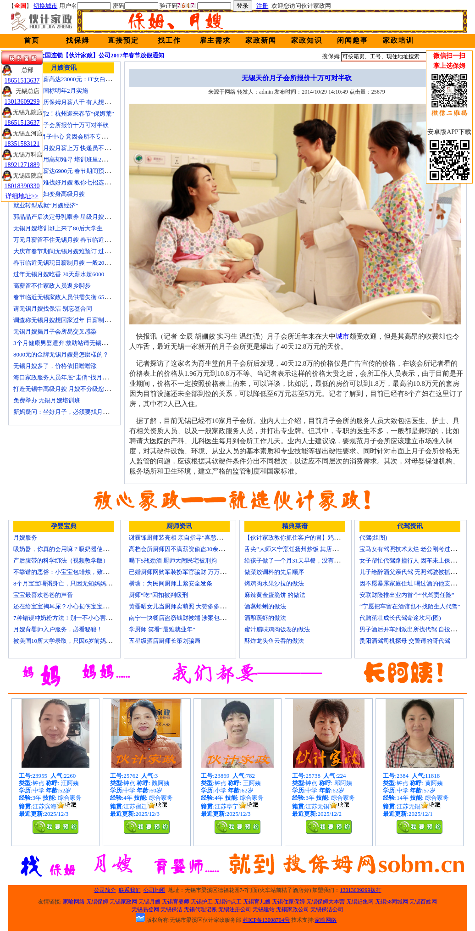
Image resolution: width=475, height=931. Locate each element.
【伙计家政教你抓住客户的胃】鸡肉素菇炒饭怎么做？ (315, 537)
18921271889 (22, 165)
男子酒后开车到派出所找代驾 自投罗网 (410, 629)
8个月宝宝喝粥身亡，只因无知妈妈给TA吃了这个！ (81, 583)
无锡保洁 (171, 909)
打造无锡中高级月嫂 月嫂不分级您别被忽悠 (70, 388)
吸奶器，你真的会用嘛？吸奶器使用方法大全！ (75, 549)
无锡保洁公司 (326, 909)
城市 (342, 336)
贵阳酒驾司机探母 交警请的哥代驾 (404, 640)
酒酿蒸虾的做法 (265, 617)
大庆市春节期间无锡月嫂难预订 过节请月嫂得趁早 (79, 251)
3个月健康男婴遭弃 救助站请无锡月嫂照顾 (69, 343)
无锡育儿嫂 (257, 901)
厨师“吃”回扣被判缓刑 (158, 594)
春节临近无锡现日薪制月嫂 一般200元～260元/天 (77, 262)
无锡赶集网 (360, 901)
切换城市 (45, 5)
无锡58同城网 (391, 901)
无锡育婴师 (175, 901)
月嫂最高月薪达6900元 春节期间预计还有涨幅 (73, 170)
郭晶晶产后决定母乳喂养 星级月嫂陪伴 (64, 216)
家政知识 (306, 40)
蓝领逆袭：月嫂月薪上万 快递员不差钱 (64, 148)
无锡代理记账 (200, 909)
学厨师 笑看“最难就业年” (162, 629)
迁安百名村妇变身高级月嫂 (49, 193)
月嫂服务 (25, 537)
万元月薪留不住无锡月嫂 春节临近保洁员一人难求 (79, 239)
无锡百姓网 (423, 901)
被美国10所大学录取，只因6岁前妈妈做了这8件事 (78, 640)
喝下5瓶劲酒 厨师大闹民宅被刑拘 (173, 560)
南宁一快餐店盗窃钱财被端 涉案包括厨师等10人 (192, 617)
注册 (262, 5)
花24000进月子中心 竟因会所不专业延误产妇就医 (78, 136)
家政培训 (398, 40)
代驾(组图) (373, 537)
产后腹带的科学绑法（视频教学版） (61, 560)
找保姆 (77, 40)
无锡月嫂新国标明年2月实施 (50, 90)
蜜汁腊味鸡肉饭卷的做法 (277, 629)
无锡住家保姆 (288, 901)
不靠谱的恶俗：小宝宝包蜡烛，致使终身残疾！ (75, 572)
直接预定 (123, 40)
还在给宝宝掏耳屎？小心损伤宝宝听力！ (67, 606)
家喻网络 (74, 901)
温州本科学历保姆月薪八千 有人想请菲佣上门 (73, 102)
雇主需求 (215, 40)
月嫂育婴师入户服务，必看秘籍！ (58, 629)
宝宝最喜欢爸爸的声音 (43, 594)
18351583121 (22, 143)
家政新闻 (260, 40)
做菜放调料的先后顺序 (274, 572)
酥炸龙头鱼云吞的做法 (274, 640)
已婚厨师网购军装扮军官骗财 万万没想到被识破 (192, 572)
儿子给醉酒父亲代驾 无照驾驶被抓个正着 (413, 572)
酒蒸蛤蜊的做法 (265, 606)
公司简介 (105, 890)
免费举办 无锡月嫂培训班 (46, 400)
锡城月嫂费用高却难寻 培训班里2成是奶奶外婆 (75, 159)
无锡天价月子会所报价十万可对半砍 (61, 125)
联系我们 (130, 890)
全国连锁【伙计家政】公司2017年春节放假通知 (101, 55)
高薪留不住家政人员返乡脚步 (52, 285)
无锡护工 (202, 901)
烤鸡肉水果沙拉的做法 (274, 583)
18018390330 (22, 186)
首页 (31, 40)
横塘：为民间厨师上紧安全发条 (170, 583)
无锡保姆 (97, 901)
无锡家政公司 (292, 909)
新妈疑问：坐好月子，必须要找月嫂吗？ (67, 411)
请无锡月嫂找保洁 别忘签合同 (52, 308)
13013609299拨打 (360, 890)
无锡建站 (264, 909)
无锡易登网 (145, 909)
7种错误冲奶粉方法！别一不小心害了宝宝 (68, 617)
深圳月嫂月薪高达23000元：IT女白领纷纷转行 (74, 79)
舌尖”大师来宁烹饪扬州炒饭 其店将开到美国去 (306, 549)
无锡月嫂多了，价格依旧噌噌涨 (55, 365)
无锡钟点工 (228, 901)
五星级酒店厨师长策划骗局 (164, 640)
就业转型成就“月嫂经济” (45, 205)
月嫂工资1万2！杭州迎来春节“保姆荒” (63, 113)
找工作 (169, 40)
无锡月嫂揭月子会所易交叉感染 (55, 331)
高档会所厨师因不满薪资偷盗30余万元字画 (185, 549)
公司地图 (155, 890)
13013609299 (22, 101)
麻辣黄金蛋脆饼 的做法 (274, 594)
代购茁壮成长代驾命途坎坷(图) (400, 617)
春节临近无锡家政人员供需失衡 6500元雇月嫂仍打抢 (82, 297)
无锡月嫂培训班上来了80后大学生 (58, 228)
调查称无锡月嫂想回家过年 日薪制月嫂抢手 (70, 320)
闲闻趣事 (352, 40)
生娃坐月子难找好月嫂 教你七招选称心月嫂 (70, 182)
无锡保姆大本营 (325, 901)
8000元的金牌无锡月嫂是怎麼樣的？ (61, 354)
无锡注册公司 (234, 909)
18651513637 (22, 80)
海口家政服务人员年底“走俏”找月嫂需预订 (69, 377)
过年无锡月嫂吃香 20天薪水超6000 (58, 274)
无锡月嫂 (149, 901)
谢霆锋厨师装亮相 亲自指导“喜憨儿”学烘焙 (186, 537)
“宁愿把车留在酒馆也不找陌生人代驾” (409, 606)
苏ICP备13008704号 (266, 920)
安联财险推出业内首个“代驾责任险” (406, 594)
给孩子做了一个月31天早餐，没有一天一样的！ (307, 560)
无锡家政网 (123, 901)
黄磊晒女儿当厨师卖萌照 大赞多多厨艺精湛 (186, 606)
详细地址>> (22, 196)
